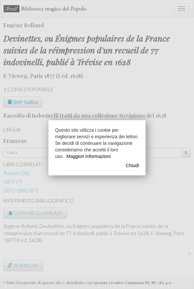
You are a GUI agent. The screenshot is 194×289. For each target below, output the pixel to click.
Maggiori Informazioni (89, 156)
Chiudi (132, 165)
